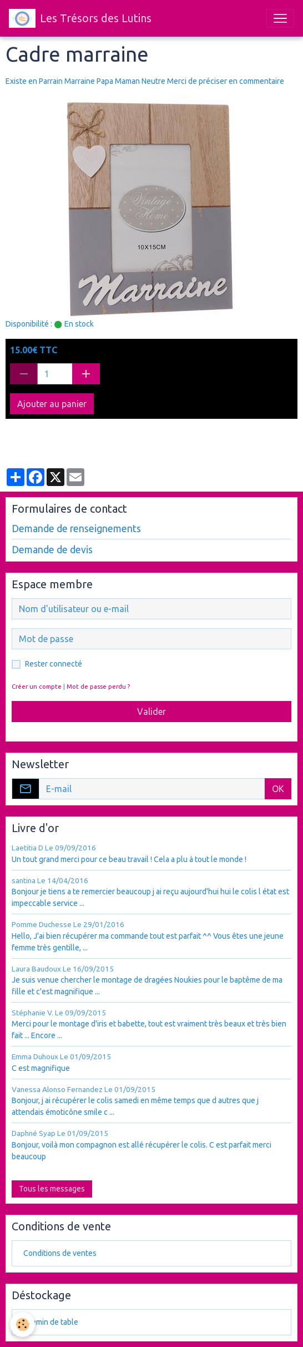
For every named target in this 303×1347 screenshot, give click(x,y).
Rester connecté (53, 663)
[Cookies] (22, 1324)
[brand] (80, 18)
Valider (151, 712)
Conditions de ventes (60, 1253)
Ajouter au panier (52, 404)
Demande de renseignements (76, 528)
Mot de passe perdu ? (98, 686)
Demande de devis (52, 549)
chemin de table (50, 1322)
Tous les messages (52, 1188)
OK (278, 789)
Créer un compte (37, 686)
